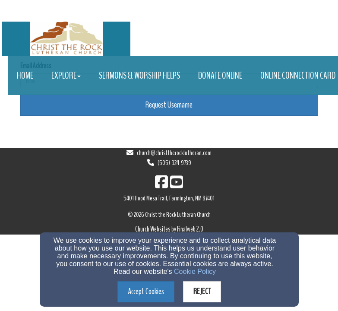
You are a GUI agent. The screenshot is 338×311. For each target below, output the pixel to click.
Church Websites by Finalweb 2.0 (169, 229)
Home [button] (25, 75)
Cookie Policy (195, 271)
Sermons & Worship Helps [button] (139, 75)
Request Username (169, 105)
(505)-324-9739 (174, 163)
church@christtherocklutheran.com (174, 153)
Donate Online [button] (220, 75)
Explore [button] (66, 75)
